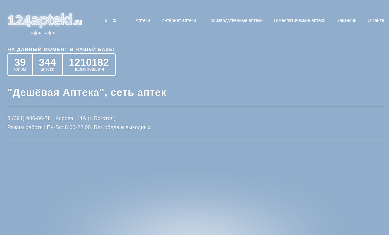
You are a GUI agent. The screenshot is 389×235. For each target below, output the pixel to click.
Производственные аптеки (235, 20)
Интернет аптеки (178, 20)
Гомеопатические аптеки (299, 20)
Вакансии (346, 20)
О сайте (376, 20)
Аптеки (143, 20)
